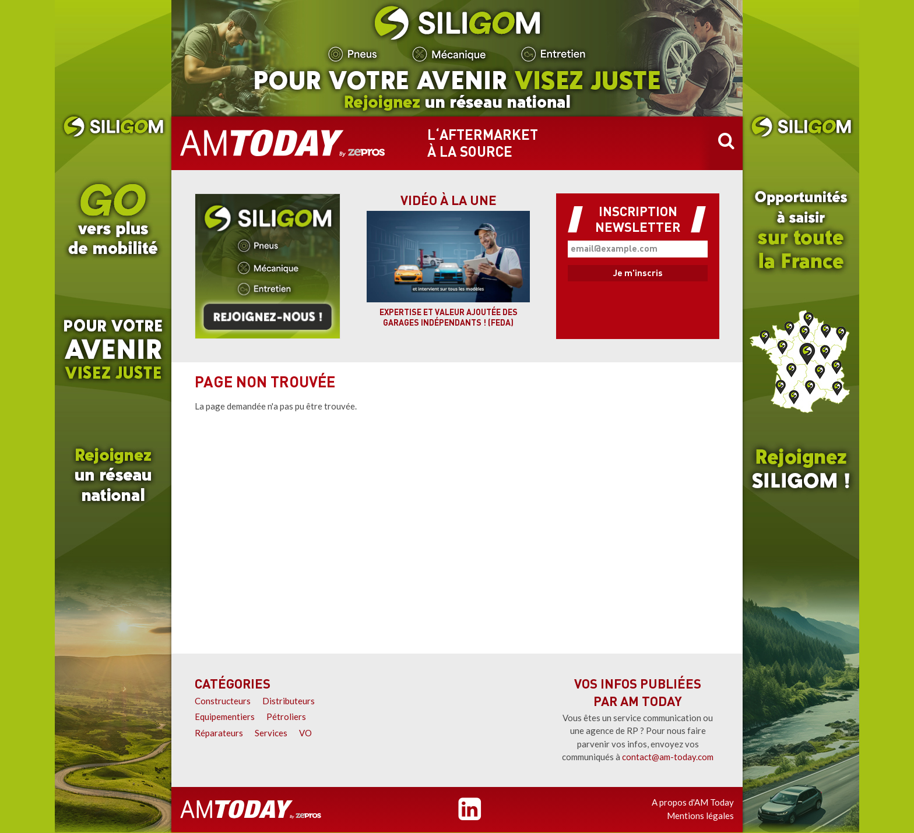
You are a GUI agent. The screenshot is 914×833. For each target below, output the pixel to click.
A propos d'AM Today (693, 802)
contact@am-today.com (667, 756)
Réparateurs (219, 733)
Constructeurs (223, 701)
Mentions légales (700, 815)
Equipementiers (225, 716)
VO (305, 733)
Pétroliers (286, 716)
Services (271, 733)
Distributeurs (288, 701)
